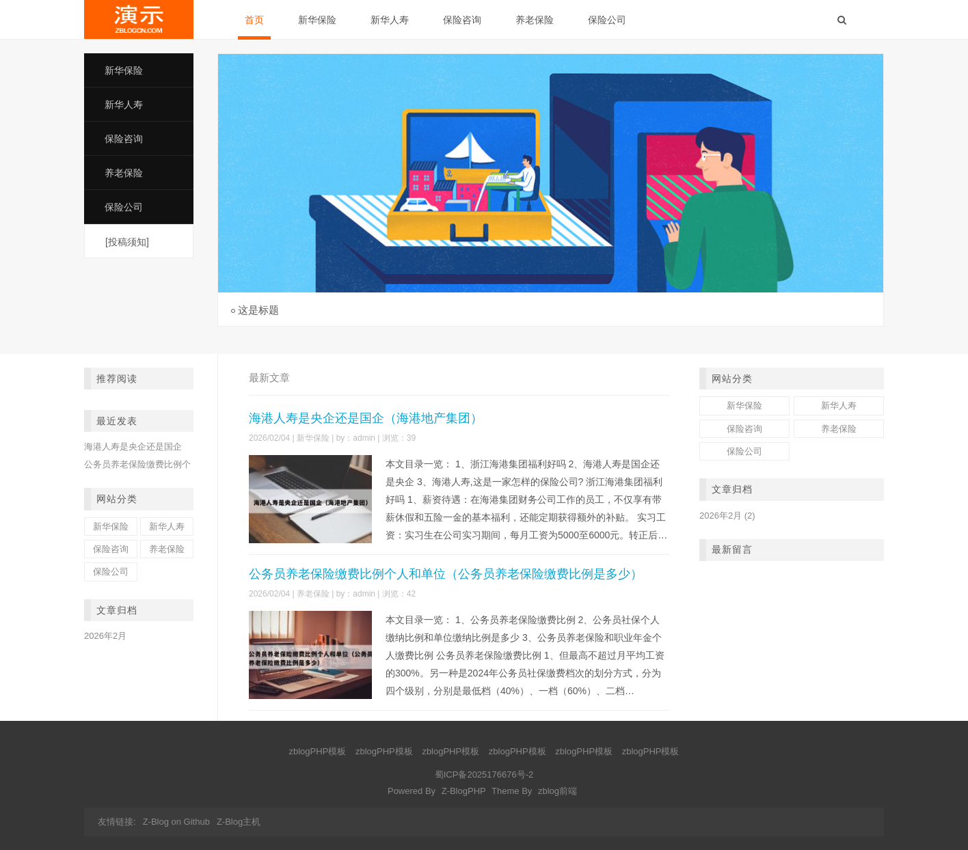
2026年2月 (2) (727, 515)
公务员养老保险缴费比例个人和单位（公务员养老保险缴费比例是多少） (446, 574)
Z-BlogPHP (464, 791)
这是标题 (258, 310)
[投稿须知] (127, 241)
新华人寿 (390, 19)
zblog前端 (557, 791)
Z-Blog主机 (238, 822)
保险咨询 (462, 19)
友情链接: (117, 822)
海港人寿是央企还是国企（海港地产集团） (366, 418)
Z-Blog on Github (176, 822)
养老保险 (534, 19)
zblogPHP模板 (318, 751)
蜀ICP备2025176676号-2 (484, 774)
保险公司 (607, 19)
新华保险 (317, 19)
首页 (254, 19)
